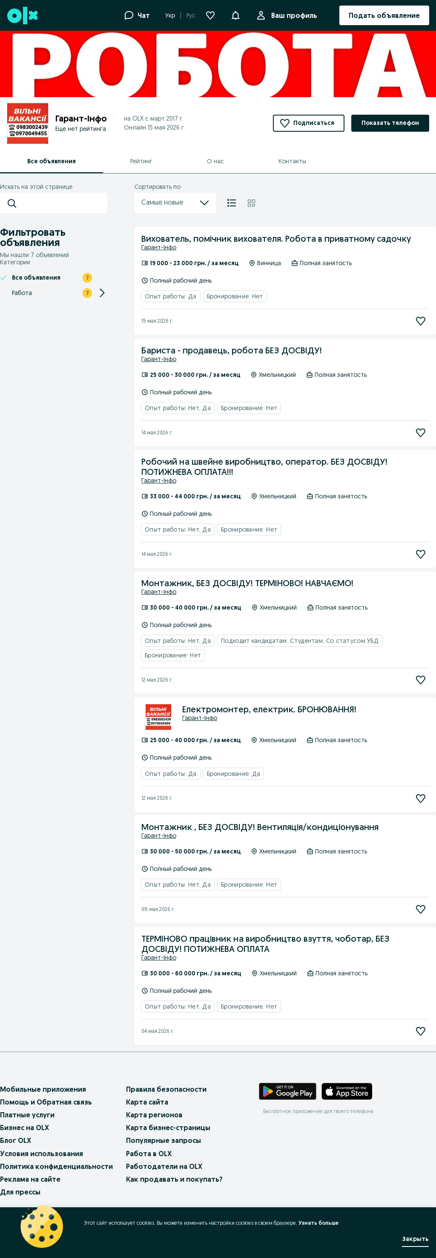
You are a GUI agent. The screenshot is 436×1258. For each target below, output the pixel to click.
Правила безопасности (166, 1089)
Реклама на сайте (30, 1179)
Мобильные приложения (43, 1089)
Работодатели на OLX (164, 1166)
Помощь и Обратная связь (46, 1102)
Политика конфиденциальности (56, 1166)
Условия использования (41, 1153)
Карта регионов (154, 1115)
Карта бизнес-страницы (168, 1127)
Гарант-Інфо (158, 247)
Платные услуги (27, 1115)
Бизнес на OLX (24, 1127)
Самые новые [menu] (175, 203)
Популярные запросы (163, 1140)
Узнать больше (318, 1223)
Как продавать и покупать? (174, 1179)
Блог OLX (15, 1140)
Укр (170, 15)
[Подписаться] (420, 321)
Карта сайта (147, 1102)
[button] (235, 14)
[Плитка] (251, 203)
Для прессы (20, 1192)
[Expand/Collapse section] (102, 293)
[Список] (232, 203)
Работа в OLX (149, 1153)
